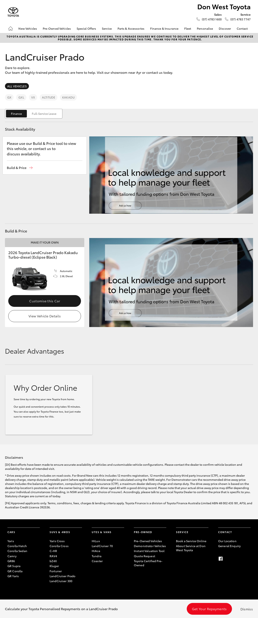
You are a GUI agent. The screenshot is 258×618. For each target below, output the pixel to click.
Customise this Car (44, 300)
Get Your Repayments (209, 608)
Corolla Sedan (17, 551)
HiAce (96, 551)
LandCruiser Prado (62, 576)
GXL (21, 97)
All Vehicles (17, 86)
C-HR (53, 551)
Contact (242, 28)
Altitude (48, 97)
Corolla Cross (59, 546)
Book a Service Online (191, 541)
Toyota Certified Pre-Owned (148, 563)
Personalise (205, 28)
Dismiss (246, 608)
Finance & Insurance (164, 28)
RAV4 (53, 556)
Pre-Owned (143, 532)
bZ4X (53, 561)
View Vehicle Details (45, 315)
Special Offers (86, 28)
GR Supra (13, 566)
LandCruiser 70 (102, 546)
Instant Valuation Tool (149, 551)
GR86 (11, 561)
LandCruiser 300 (61, 581)
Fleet (187, 28)
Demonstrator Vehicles (150, 546)
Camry (12, 556)
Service (107, 28)
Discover (225, 28)
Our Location (227, 541)
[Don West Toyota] (13, 12)
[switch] (33, 113)
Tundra (96, 556)
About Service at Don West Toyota (191, 548)
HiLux (96, 541)
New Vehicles (27, 28)
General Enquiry (229, 546)
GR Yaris (13, 576)
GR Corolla (15, 571)
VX (33, 97)
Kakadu (68, 97)
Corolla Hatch (17, 546)
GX (9, 97)
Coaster (97, 561)
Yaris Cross (57, 541)
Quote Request (144, 556)
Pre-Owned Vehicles (57, 28)
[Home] (10, 28)
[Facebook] (220, 558)
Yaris (10, 541)
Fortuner (56, 571)
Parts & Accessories (131, 28)
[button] (20, 167)
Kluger (54, 566)
